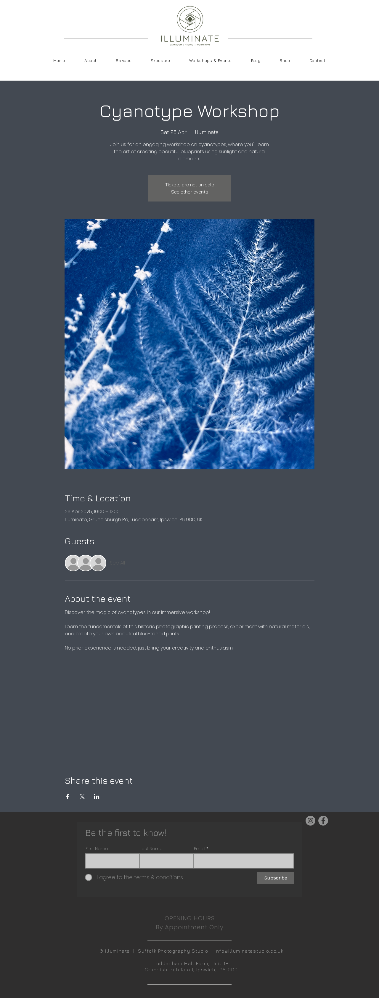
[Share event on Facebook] (67, 796)
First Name (97, 849)
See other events (189, 191)
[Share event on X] (82, 796)
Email (199, 849)
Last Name (151, 849)
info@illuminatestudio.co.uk (249, 951)
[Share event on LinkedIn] (96, 796)
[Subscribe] (275, 878)
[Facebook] (323, 821)
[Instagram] (310, 821)
